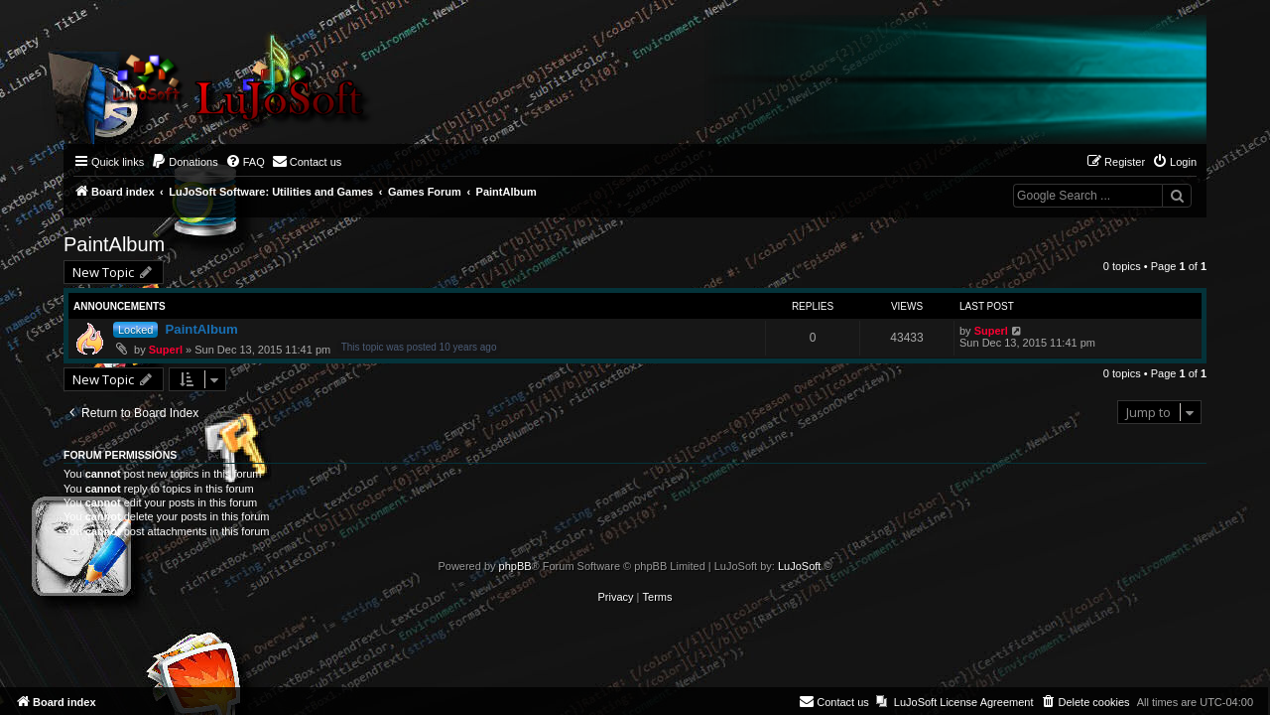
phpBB (515, 566)
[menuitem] (184, 162)
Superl (166, 350)
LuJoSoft (799, 566)
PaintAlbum (114, 244)
